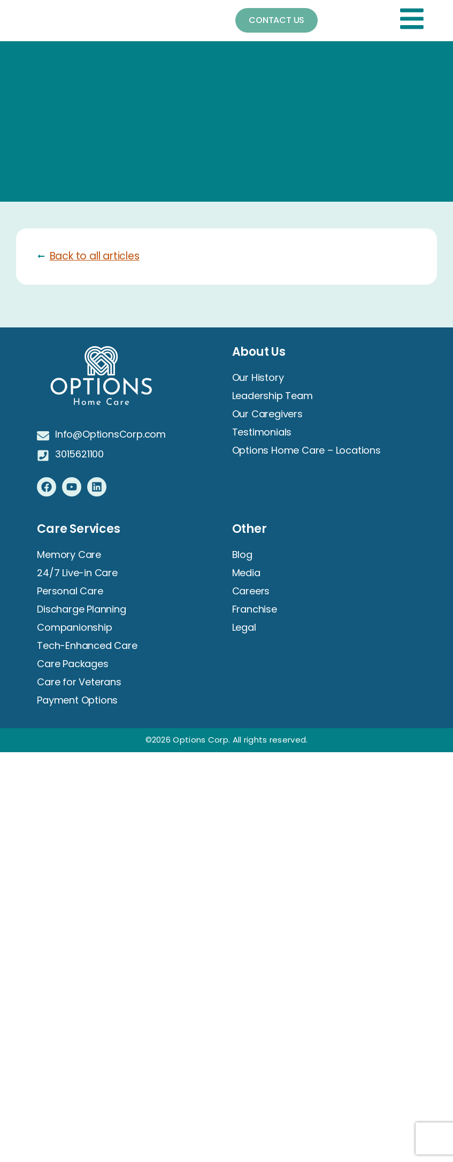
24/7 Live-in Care (77, 572)
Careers (251, 591)
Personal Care (70, 591)
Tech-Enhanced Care (87, 645)
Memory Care (69, 554)
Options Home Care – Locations (306, 450)
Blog (242, 554)
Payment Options (77, 700)
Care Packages (72, 663)
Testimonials (262, 432)
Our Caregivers (267, 414)
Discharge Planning (81, 609)
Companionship (74, 627)
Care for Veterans (79, 682)
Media (246, 572)
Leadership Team (272, 395)
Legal (244, 627)
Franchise (254, 609)
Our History (258, 377)
